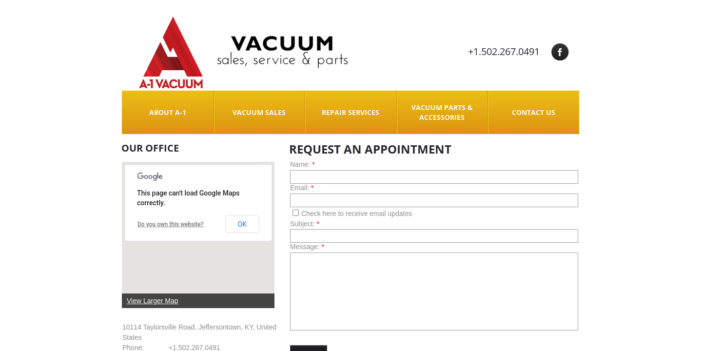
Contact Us (533, 112)
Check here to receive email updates (352, 213)
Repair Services (350, 112)
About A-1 (167, 112)
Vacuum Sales (259, 112)
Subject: (304, 224)
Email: (301, 188)
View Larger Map (152, 301)
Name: (302, 164)
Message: (307, 247)
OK (242, 224)
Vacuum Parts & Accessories (442, 112)
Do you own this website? (170, 224)
